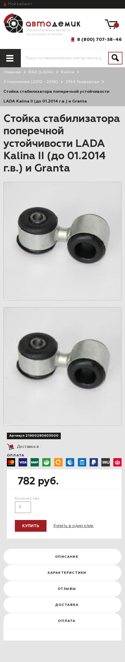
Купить (30, 526)
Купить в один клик (73, 526)
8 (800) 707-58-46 (99, 39)
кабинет (20, 4)
